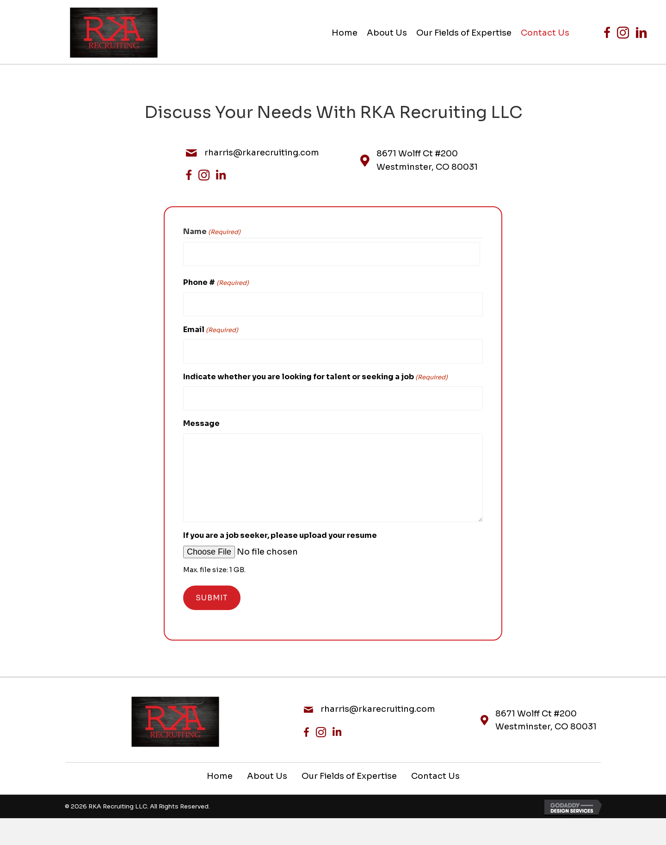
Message (201, 414)
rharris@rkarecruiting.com (261, 153)
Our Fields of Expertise (349, 767)
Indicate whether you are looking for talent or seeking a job (315, 370)
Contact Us (435, 767)
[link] (344, 33)
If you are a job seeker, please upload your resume (280, 526)
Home (220, 767)
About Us (267, 767)
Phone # (216, 280)
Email (210, 325)
